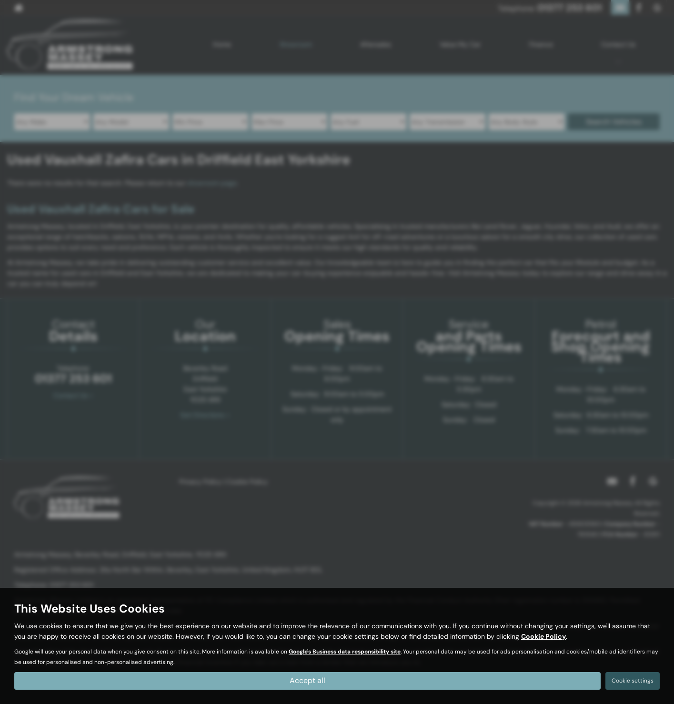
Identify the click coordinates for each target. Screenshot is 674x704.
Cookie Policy (543, 636)
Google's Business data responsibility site (345, 651)
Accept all (307, 680)
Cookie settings (633, 680)
